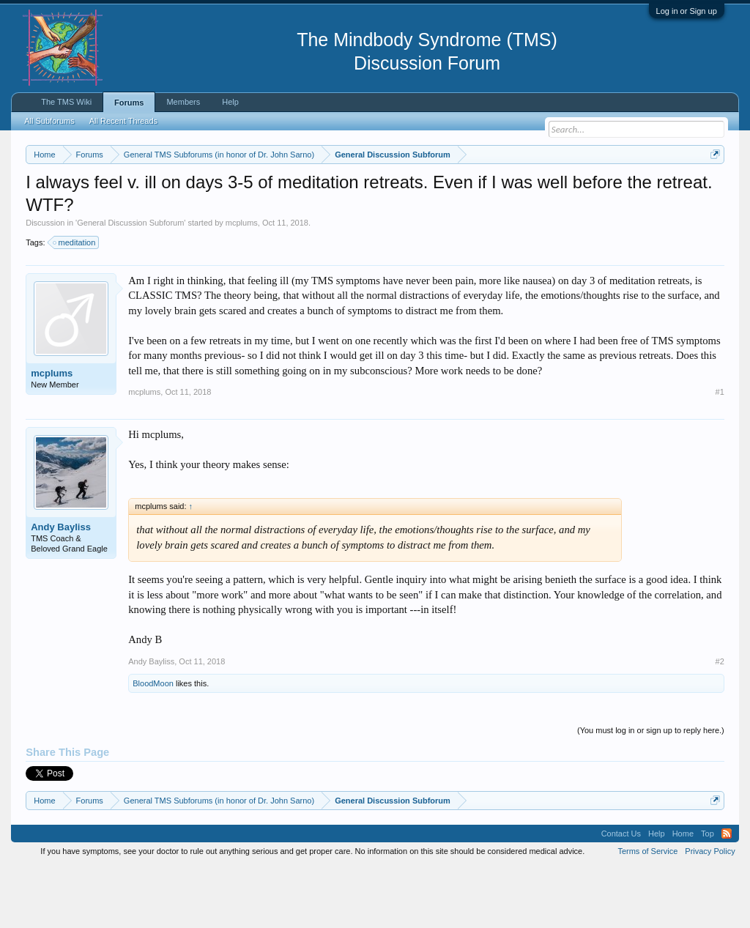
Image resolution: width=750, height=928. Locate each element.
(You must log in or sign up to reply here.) (650, 790)
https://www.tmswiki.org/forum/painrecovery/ (159, 205)
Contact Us (621, 894)
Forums (129, 102)
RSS (726, 894)
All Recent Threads (123, 120)
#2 (720, 721)
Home (683, 894)
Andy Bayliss (61, 587)
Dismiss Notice (712, 188)
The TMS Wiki (66, 101)
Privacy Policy (710, 911)
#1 (720, 452)
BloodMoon (153, 743)
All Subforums (49, 120)
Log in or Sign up (686, 11)
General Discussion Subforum (130, 283)
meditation (75, 302)
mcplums (242, 283)
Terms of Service (647, 911)
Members (183, 101)
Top (707, 894)
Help (230, 101)
